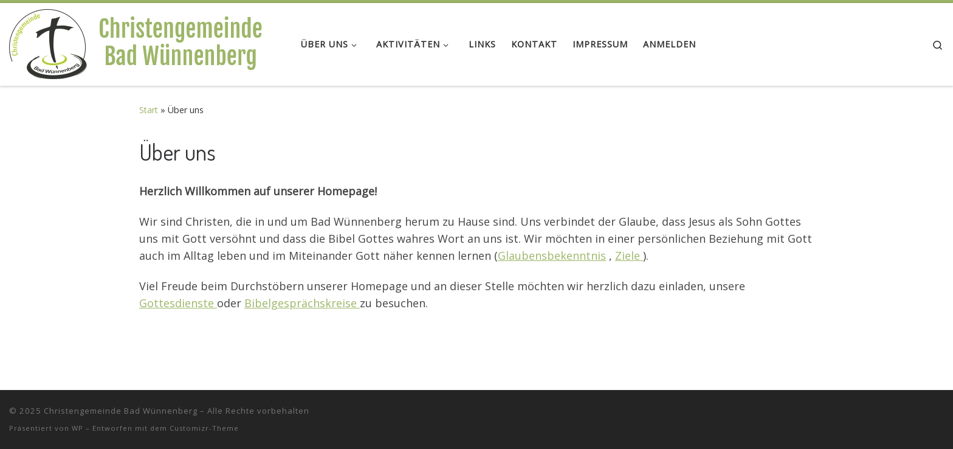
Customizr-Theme (204, 428)
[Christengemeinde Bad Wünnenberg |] (146, 41)
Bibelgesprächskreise (302, 303)
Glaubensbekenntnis (552, 255)
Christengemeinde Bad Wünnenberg (121, 410)
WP (77, 428)
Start (148, 110)
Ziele (629, 255)
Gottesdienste (178, 303)
